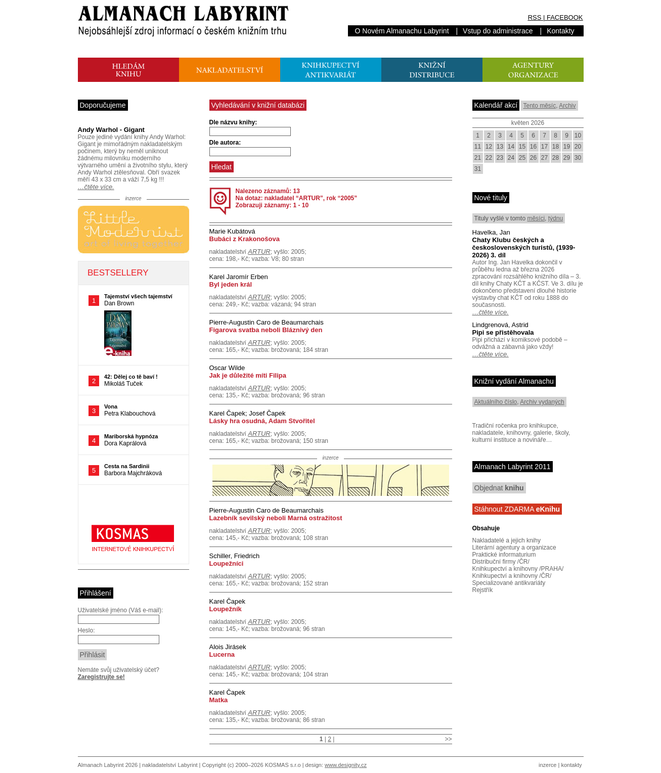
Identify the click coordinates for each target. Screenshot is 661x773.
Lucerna (222, 654)
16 (533, 146)
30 (578, 157)
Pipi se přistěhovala (503, 332)
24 (511, 157)
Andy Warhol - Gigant (111, 129)
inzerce (547, 765)
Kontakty (560, 31)
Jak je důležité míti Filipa (247, 375)
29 (566, 157)
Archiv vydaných (542, 401)
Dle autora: (225, 142)
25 (522, 157)
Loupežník (225, 609)
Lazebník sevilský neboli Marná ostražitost (275, 518)
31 (477, 168)
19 (566, 146)
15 (522, 146)
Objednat (499, 488)
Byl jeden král (230, 284)
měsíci (536, 218)
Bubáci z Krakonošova (244, 239)
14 (511, 146)
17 (544, 146)
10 (578, 135)
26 (533, 157)
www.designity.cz (346, 765)
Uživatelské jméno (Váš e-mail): (120, 610)
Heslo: (86, 630)
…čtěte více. (96, 187)
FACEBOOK (565, 17)
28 (555, 157)
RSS (535, 17)
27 (544, 157)
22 (489, 157)
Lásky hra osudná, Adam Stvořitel (262, 421)
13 (500, 146)
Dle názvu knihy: (233, 122)
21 (477, 157)
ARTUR (259, 251)
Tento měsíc (539, 105)
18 (555, 146)
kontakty (571, 765)
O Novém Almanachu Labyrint (402, 31)
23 (500, 157)
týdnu (555, 218)
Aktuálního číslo (495, 401)
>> (448, 739)
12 (489, 146)
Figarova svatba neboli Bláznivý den (266, 330)
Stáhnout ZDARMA (517, 509)
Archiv (567, 105)
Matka (218, 700)
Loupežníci (226, 563)
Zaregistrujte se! (101, 676)
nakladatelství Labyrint (169, 765)
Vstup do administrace (498, 31)
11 (477, 146)
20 (578, 146)
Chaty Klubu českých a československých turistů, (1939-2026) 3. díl (524, 247)
